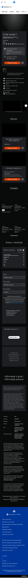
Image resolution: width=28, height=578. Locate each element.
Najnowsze (4, 11)
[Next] (26, 105)
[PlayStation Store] (7, 7)
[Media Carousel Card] (12, 106)
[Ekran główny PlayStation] (14, 2)
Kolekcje (12, 11)
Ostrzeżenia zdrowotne (8, 479)
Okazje (17, 11)
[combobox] (14, 277)
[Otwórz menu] (1, 2)
